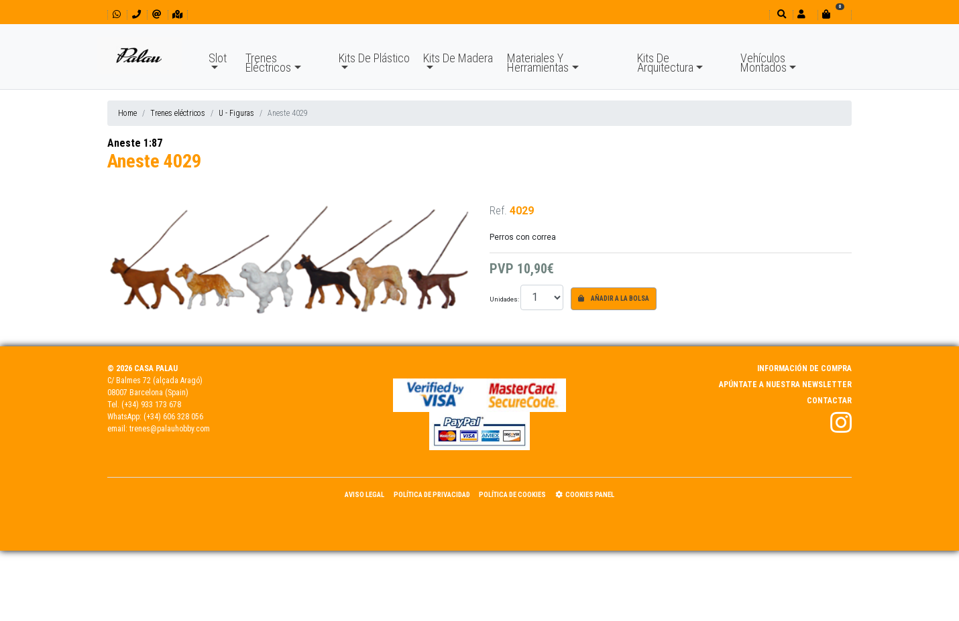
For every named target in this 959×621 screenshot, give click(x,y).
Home (127, 113)
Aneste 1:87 (134, 143)
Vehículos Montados (763, 62)
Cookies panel (584, 494)
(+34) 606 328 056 (173, 416)
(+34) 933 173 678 (151, 404)
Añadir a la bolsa (613, 298)
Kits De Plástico (374, 58)
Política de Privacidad (432, 494)
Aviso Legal (364, 494)
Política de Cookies (512, 494)
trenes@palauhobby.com (169, 428)
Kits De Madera (458, 58)
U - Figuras (236, 113)
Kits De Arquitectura (665, 62)
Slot (218, 58)
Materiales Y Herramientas (538, 62)
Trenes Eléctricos (268, 62)
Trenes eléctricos (177, 113)
